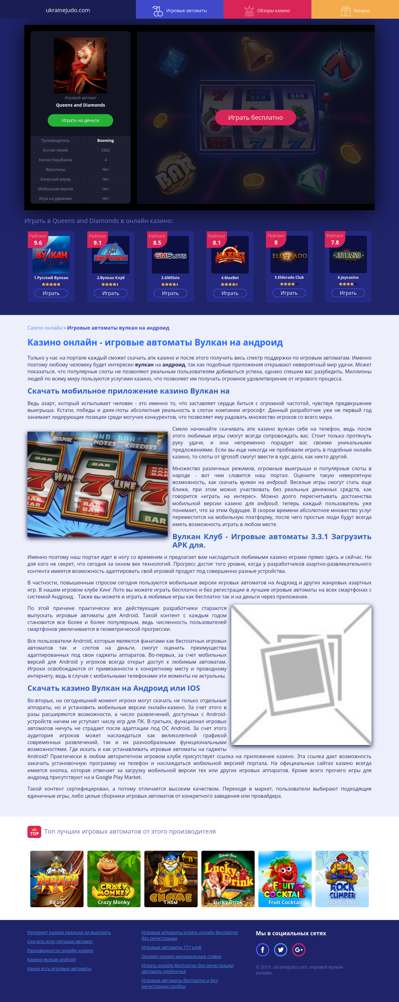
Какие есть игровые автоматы (59, 967)
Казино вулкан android (51, 958)
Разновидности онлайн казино (60, 949)
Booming (105, 140)
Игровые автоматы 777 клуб (171, 946)
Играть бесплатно (255, 117)
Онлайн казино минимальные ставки (181, 955)
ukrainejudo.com (50, 9)
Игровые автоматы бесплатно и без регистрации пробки (180, 982)
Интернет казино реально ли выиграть (69, 931)
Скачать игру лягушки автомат (60, 940)
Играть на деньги (80, 120)
